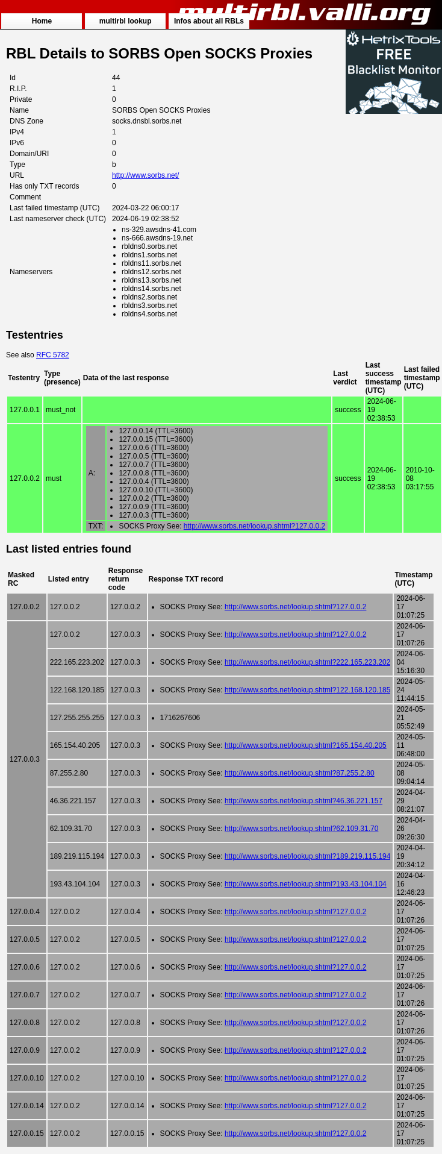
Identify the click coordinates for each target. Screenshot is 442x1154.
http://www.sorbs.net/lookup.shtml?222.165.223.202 (308, 662)
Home (42, 21)
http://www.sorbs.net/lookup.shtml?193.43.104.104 (306, 884)
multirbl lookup (125, 21)
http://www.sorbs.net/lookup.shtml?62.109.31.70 (302, 828)
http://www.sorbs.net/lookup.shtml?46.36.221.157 (303, 801)
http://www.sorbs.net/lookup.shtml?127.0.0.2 (254, 526)
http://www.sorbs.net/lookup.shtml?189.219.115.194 (308, 856)
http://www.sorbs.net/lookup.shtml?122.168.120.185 (308, 690)
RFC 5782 (52, 355)
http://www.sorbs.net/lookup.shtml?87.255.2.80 (300, 773)
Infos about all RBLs (209, 21)
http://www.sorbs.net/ (145, 175)
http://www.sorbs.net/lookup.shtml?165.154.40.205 (306, 745)
